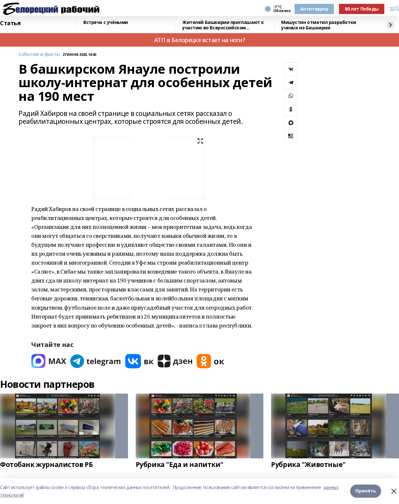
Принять (365, 491)
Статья (10, 23)
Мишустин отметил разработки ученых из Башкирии (318, 25)
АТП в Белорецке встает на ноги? (199, 40)
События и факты (39, 54)
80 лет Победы (362, 9)
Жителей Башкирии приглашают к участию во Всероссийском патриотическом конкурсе (223, 25)
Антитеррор (314, 9)
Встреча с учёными (105, 22)
